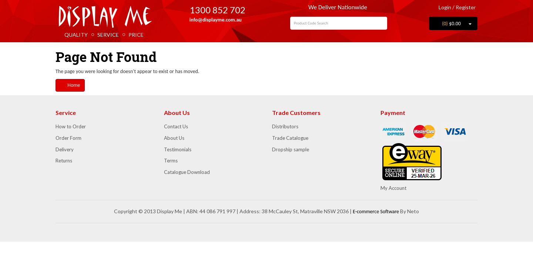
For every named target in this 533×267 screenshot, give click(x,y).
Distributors (285, 126)
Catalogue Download (187, 172)
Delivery (65, 149)
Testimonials (177, 149)
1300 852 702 (212, 9)
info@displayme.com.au (212, 20)
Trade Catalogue (290, 138)
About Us (174, 138)
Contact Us (176, 126)
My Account (393, 188)
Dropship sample (290, 149)
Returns (64, 161)
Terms (171, 161)
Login (442, 7)
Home (70, 85)
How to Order (71, 126)
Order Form (68, 138)
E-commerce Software (376, 211)
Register (466, 7)
